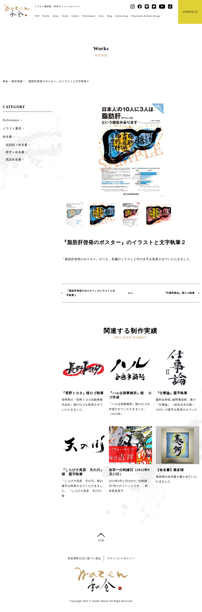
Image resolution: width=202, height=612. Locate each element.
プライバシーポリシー (121, 558)
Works (65, 16)
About (56, 16)
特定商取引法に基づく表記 (83, 558)
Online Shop (121, 16)
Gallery (75, 16)
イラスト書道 (12, 128)
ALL (130, 293)
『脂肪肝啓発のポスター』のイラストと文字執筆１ (90, 293)
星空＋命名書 (15, 152)
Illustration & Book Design (145, 16)
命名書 (7, 136)
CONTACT (190, 11)
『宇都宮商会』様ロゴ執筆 (179, 293)
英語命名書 (13, 159)
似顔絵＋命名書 (17, 144)
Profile (46, 16)
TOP (37, 16)
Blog (109, 16)
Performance (88, 16)
